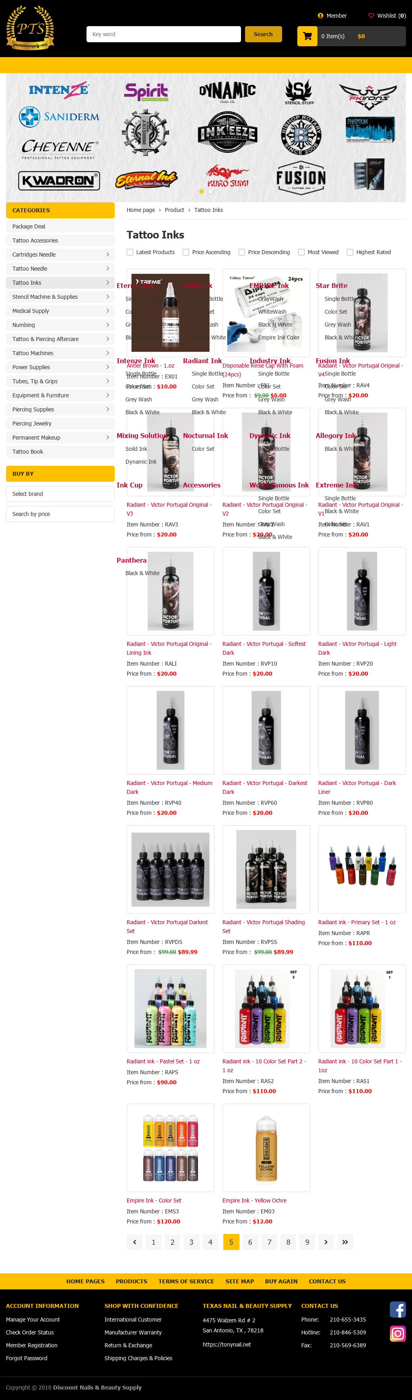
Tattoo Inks (26, 282)
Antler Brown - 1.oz (150, 365)
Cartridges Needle (34, 254)
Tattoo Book (27, 451)
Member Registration (32, 1345)
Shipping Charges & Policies (138, 1358)
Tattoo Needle (29, 268)
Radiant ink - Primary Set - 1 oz (357, 922)
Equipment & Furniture (40, 395)
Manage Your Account (33, 1319)
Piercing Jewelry (32, 423)
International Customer (133, 1319)
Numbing (23, 324)
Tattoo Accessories (35, 240)
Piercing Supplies (33, 409)
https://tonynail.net (227, 1344)
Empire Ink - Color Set (154, 1200)
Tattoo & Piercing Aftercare (45, 338)
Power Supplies (31, 367)
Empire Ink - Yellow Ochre (254, 1200)
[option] (206, 137)
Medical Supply (30, 310)
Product (174, 209)
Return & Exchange (128, 1345)
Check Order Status (30, 1332)
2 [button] (210, 191)
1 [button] (202, 191)
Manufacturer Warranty (133, 1332)
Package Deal (28, 226)
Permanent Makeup (36, 437)
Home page (141, 209)
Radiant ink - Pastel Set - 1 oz (163, 1061)
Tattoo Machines (32, 352)
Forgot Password (26, 1358)
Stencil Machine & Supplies (45, 296)
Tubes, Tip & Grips (35, 381)
